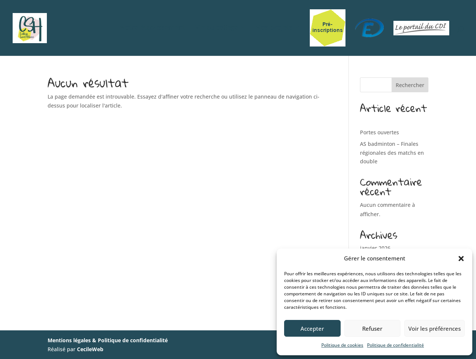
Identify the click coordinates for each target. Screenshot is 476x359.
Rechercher (410, 85)
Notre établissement (152, 28)
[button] (461, 258)
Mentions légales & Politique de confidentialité (108, 340)
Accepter (312, 328)
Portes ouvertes (379, 132)
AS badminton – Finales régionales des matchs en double (392, 152)
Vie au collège (216, 28)
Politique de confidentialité (395, 345)
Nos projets (274, 28)
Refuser (372, 328)
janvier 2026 (375, 247)
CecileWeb (90, 349)
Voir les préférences (434, 328)
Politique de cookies (342, 345)
